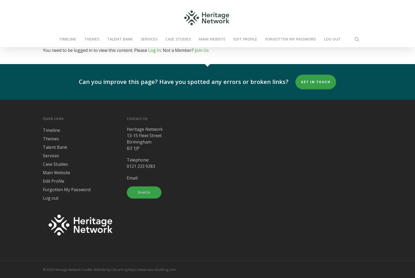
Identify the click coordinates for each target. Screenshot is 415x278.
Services (51, 156)
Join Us (202, 50)
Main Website (56, 173)
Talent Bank (55, 147)
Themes (51, 139)
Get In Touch (316, 82)
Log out (50, 198)
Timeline (51, 130)
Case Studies (55, 164)
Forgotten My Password (67, 189)
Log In (154, 50)
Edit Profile (53, 181)
